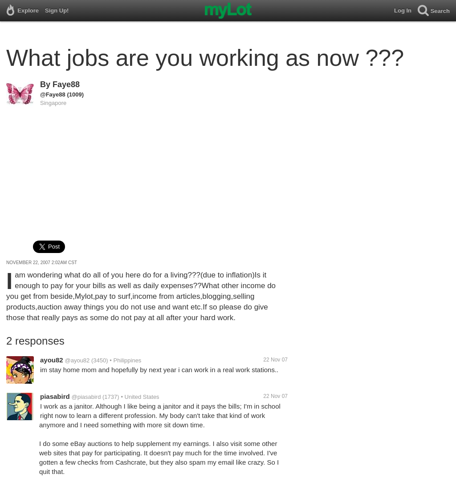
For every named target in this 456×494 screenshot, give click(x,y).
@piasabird (86, 397)
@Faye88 (52, 94)
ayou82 (51, 360)
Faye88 (66, 84)
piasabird (55, 396)
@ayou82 (77, 360)
